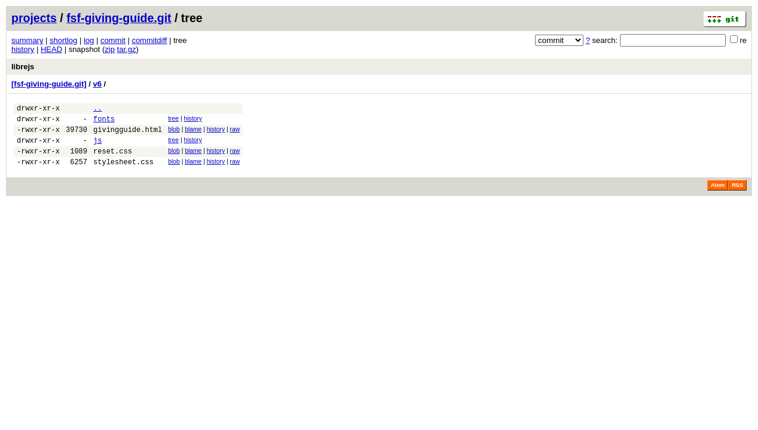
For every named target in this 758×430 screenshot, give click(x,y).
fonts (104, 122)
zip (110, 49)
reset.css (112, 160)
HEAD (51, 49)
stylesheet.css (123, 172)
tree (173, 120)
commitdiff (149, 40)
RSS (737, 196)
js (97, 147)
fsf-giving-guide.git (118, 17)
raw (235, 133)
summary (27, 40)
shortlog (63, 40)
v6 (97, 83)
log (89, 40)
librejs (22, 66)
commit (113, 40)
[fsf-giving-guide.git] (49, 83)
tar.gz (126, 49)
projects (34, 17)
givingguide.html (127, 135)
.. (97, 110)
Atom (718, 196)
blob (174, 133)
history (22, 49)
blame (193, 133)
